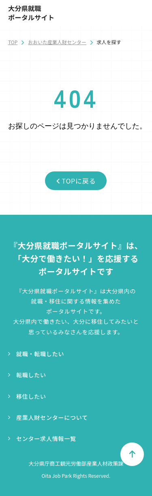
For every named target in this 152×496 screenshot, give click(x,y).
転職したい (31, 375)
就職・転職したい (40, 354)
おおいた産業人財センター (57, 41)
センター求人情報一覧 (46, 438)
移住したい (31, 396)
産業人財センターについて (52, 417)
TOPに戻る (76, 181)
